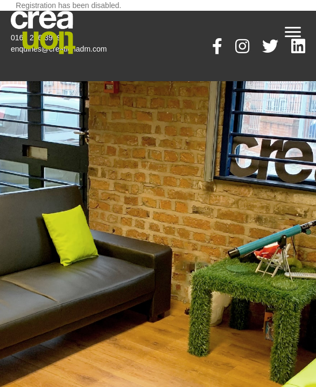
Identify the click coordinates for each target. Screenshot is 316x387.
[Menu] (292, 32)
